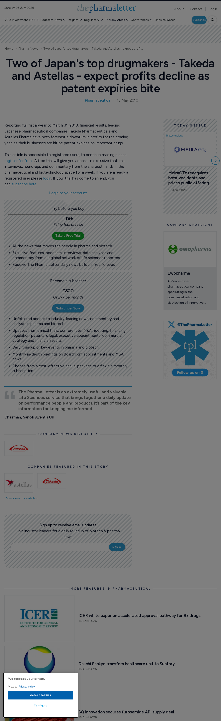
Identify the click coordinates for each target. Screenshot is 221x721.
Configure (41, 705)
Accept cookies (40, 694)
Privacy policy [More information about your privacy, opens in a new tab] (27, 686)
